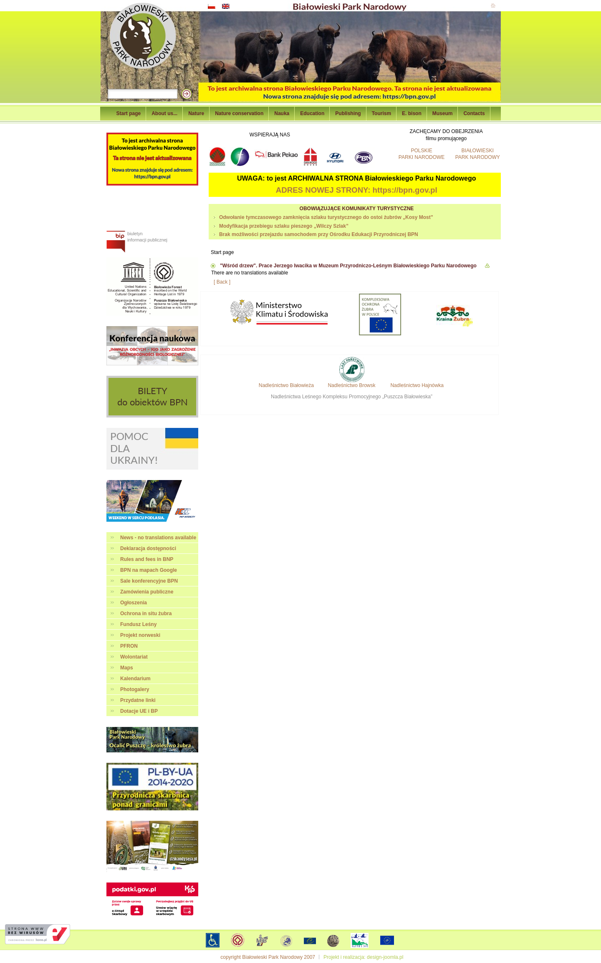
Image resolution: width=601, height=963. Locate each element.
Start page (128, 113)
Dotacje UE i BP (139, 711)
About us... (164, 113)
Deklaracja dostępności (148, 548)
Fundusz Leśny (138, 624)
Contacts (474, 113)
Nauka (281, 113)
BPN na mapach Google (148, 570)
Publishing (348, 113)
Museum (442, 113)
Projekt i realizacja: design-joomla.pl (363, 957)
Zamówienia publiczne (146, 592)
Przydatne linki (138, 700)
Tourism (381, 113)
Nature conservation (239, 113)
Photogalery (134, 689)
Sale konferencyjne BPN (149, 581)
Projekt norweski (140, 635)
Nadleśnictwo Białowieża (286, 385)
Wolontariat (134, 657)
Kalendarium (135, 678)
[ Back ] (222, 282)
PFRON (129, 646)
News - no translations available (158, 538)
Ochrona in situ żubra (146, 613)
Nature (196, 113)
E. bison (412, 113)
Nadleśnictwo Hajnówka (416, 385)
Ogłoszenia (133, 603)
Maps (126, 668)
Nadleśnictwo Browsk (351, 385)
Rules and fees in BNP (146, 559)
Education (312, 113)
